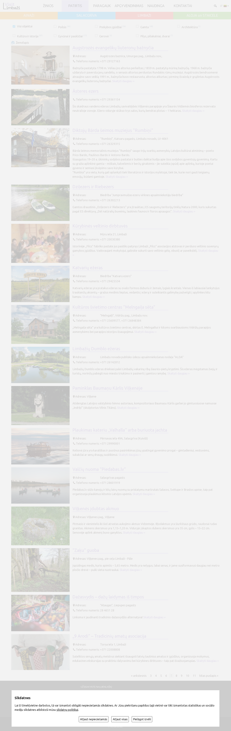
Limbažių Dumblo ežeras (96, 348)
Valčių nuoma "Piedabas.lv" (99, 469)
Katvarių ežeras (88, 267)
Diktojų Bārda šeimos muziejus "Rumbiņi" (113, 130)
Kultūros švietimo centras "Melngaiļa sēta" (114, 307)
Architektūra (191, 27)
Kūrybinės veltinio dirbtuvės (100, 225)
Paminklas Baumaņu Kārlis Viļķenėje (108, 388)
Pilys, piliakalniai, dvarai (156, 36)
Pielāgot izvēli (142, 719)
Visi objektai (24, 26)
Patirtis (75, 6)
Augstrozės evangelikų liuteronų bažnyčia (113, 47)
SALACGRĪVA (87, 15)
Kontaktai (183, 6)
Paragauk (102, 6)
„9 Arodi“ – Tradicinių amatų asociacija (109, 636)
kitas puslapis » (208, 675)
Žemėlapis (22, 42)
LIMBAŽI (144, 15)
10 (187, 675)
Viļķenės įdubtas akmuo (96, 508)
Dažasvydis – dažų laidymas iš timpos (108, 596)
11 (194, 675)
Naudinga (155, 6)
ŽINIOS (48, 6)
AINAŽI (28, 15)
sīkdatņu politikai (67, 709)
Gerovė (105, 36)
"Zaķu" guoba (86, 550)
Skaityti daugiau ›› (123, 81)
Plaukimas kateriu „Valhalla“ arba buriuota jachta (120, 430)
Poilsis (64, 27)
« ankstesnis (138, 675)
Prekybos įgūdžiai (112, 27)
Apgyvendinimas (129, 6)
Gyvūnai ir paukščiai (72, 36)
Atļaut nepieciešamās (93, 719)
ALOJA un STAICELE (202, 15)
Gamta (146, 27)
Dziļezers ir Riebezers (93, 186)
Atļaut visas (120, 719)
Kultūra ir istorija (30, 36)
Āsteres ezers (86, 91)
